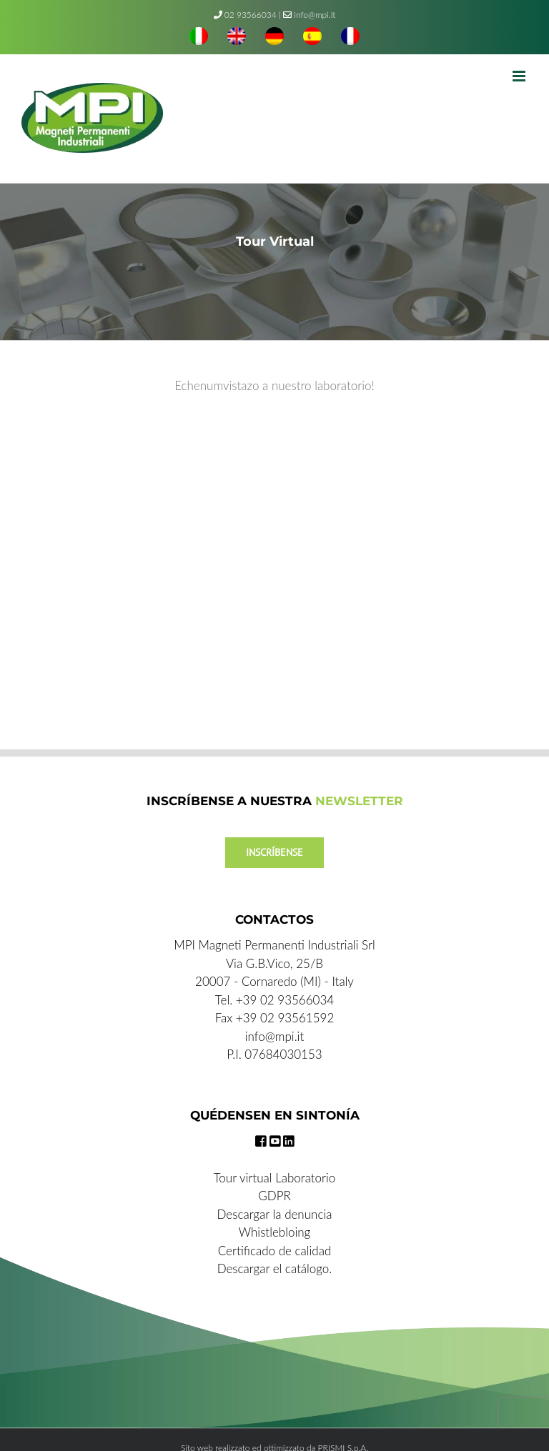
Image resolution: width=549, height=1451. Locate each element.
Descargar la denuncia (274, 1214)
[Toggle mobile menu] (520, 76)
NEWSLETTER (359, 801)
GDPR (274, 1195)
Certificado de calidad (275, 1250)
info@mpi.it (309, 14)
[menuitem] (198, 38)
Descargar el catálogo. (274, 1268)
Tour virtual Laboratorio (275, 1177)
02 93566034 (250, 14)
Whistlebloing (274, 1232)
